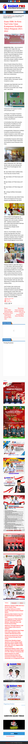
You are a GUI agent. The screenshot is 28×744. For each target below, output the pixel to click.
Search (25, 12)
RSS (19, 1)
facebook (9, 1)
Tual (10, 301)
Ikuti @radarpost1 (10, 736)
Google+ (13, 1)
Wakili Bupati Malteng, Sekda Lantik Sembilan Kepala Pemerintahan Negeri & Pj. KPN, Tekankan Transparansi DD (14, 650)
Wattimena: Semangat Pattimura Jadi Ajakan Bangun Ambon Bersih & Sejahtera (14, 627)
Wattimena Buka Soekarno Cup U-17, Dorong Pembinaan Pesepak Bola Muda (14, 615)
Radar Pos (8, 742)
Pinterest (17, 1)
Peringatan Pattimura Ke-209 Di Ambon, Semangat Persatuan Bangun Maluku (14, 610)
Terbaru (6, 602)
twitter (11, 1)
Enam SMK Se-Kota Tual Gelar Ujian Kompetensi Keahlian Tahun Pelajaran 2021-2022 (13, 26)
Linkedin (15, 1)
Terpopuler (13, 603)
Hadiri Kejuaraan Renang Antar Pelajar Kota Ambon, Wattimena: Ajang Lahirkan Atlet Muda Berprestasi (14, 632)
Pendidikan (8, 301)
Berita (21, 603)
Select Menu (4, 12)
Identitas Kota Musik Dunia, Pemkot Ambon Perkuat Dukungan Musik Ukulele (13, 637)
